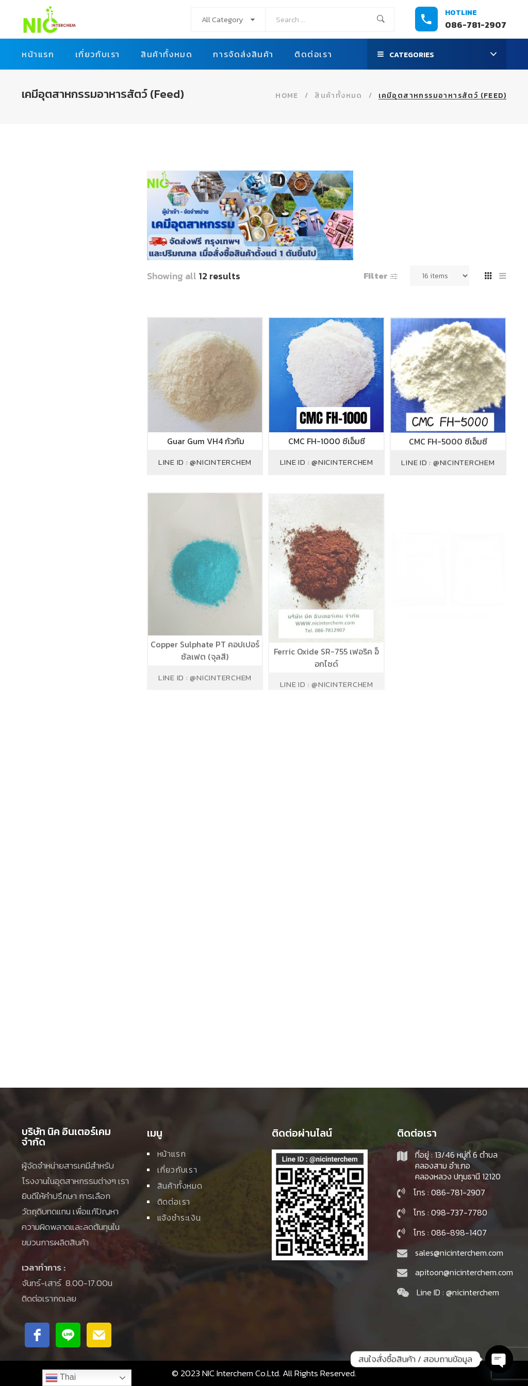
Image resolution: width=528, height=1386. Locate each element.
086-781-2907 (475, 25)
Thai (60, 1378)
